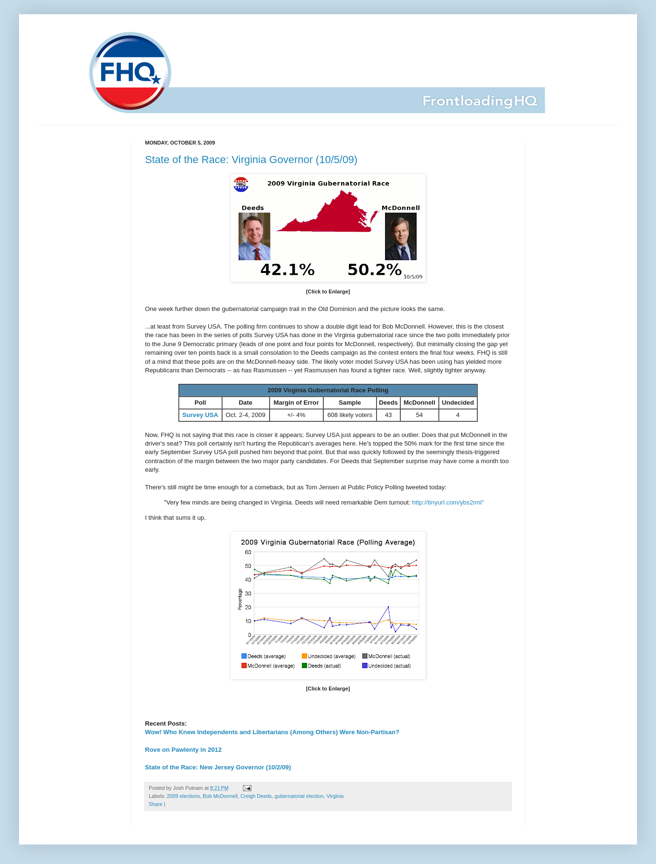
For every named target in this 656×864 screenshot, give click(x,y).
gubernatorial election (299, 796)
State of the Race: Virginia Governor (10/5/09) (251, 159)
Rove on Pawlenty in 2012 (183, 749)
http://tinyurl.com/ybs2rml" (448, 502)
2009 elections (183, 796)
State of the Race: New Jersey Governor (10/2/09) (218, 767)
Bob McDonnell (220, 796)
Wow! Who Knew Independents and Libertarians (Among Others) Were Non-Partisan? (272, 732)
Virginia (335, 796)
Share (156, 804)
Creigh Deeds (256, 796)
